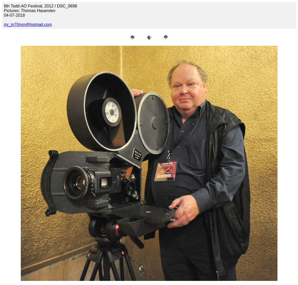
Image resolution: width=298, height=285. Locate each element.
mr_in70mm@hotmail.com (28, 24)
